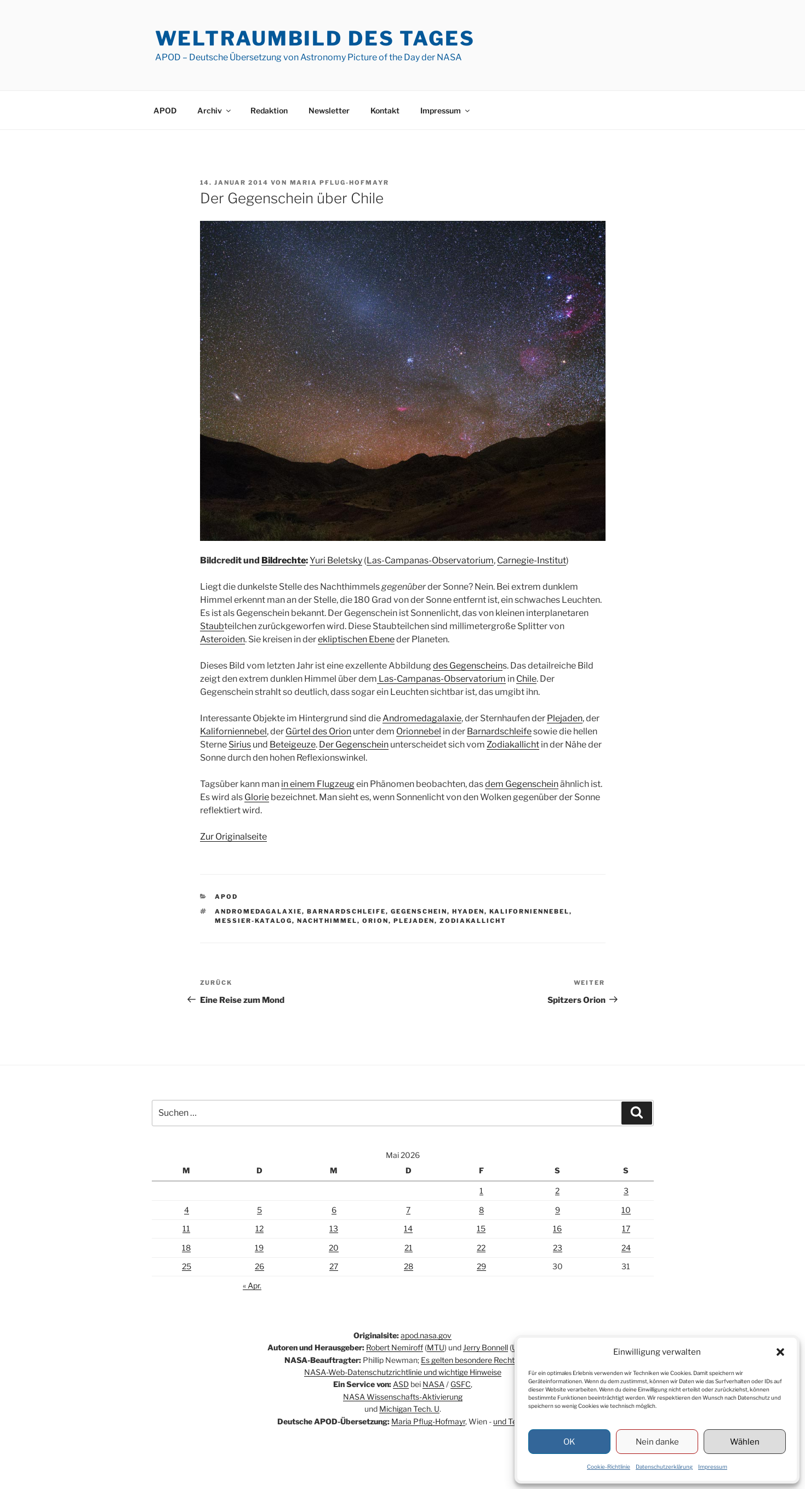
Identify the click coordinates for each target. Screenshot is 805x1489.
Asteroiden (222, 639)
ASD (401, 1384)
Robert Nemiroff (394, 1347)
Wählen (745, 1442)
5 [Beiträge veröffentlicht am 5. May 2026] (259, 1209)
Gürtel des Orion (318, 731)
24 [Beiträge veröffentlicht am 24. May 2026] (626, 1247)
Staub (212, 626)
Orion (375, 921)
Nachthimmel (327, 921)
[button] (780, 1352)
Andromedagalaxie (421, 718)
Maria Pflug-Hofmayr (340, 182)
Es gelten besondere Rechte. (471, 1360)
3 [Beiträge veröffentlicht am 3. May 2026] (626, 1190)
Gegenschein (419, 911)
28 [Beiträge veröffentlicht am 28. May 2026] (408, 1266)
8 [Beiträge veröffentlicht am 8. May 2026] (481, 1209)
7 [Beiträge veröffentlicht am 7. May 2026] (408, 1209)
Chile (526, 679)
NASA (433, 1384)
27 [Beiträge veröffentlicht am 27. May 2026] (333, 1266)
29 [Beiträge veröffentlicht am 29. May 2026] (481, 1266)
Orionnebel (418, 731)
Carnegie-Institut (531, 560)
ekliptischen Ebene (356, 639)
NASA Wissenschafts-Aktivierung (403, 1396)
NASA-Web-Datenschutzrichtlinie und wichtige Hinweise (402, 1372)
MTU (435, 1347)
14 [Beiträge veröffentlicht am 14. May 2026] (408, 1228)
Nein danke (657, 1442)
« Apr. (252, 1285)
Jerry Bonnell (485, 1347)
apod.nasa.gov (426, 1335)
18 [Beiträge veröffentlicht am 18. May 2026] (186, 1247)
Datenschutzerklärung (664, 1466)
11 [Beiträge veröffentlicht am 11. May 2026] (186, 1228)
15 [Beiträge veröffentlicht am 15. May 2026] (481, 1228)
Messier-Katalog (253, 921)
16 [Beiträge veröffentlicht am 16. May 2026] (557, 1228)
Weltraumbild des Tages (315, 38)
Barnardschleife (499, 731)
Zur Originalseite (233, 836)
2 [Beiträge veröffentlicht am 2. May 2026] (557, 1190)
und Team (510, 1421)
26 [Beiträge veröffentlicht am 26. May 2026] (259, 1266)
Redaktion (269, 110)
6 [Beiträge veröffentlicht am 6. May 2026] (334, 1209)
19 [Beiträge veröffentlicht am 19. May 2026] (259, 1247)
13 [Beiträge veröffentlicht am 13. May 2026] (333, 1228)
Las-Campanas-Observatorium (430, 560)
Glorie (256, 797)
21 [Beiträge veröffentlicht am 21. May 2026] (408, 1247)
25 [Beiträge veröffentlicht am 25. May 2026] (186, 1266)
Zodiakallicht (513, 744)
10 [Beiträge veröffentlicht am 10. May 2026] (626, 1209)
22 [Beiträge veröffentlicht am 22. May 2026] (481, 1247)
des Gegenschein (468, 665)
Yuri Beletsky (336, 560)
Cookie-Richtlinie (608, 1466)
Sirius (240, 744)
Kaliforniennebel (233, 731)
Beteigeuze (293, 744)
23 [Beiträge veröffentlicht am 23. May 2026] (557, 1247)
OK (569, 1442)
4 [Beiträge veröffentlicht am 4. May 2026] (186, 1209)
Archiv (214, 110)
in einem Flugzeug (318, 784)
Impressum (712, 1466)
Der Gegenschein (354, 744)
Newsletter (329, 110)
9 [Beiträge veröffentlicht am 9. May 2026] (557, 1209)
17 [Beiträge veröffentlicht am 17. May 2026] (626, 1228)
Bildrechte (283, 560)
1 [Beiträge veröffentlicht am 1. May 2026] (481, 1190)
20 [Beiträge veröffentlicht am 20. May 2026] (334, 1247)
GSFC (460, 1384)
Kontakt (384, 110)
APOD (164, 110)
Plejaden (565, 718)
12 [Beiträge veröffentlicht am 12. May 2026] (259, 1228)
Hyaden (468, 911)
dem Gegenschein (521, 784)
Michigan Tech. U (409, 1408)
